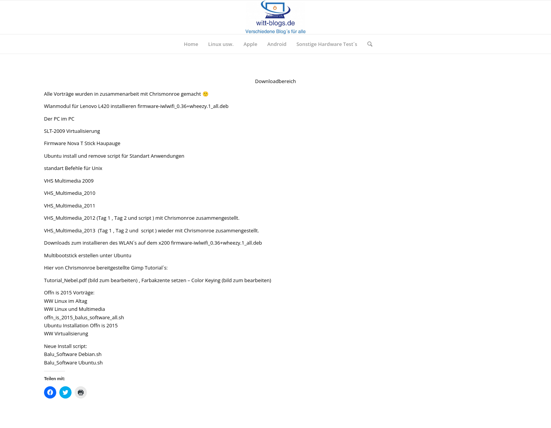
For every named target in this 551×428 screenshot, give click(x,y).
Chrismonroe (164, 93)
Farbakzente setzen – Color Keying (180, 280)
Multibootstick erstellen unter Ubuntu (87, 255)
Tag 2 (120, 217)
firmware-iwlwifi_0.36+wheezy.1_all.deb (182, 106)
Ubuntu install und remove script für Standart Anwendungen (114, 155)
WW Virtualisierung (66, 333)
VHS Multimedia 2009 (69, 180)
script (145, 217)
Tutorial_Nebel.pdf (65, 280)
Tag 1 (104, 217)
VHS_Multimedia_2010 (69, 192)
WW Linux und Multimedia (74, 308)
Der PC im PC (59, 118)
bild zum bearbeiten (113, 280)
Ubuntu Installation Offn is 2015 (81, 325)
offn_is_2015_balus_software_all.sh (84, 317)
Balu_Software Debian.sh (73, 354)
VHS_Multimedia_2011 (69, 205)
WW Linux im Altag (65, 300)
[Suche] (367, 44)
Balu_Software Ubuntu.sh (73, 362)
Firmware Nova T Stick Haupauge (82, 143)
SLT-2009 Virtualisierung (72, 130)
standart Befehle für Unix (73, 168)
